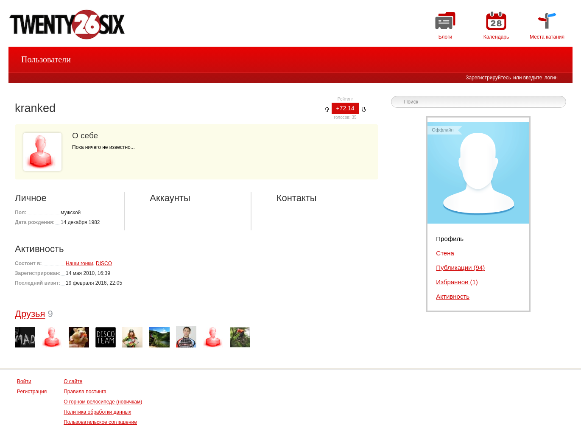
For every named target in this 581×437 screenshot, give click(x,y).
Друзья (30, 313)
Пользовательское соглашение (100, 422)
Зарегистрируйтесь (488, 78)
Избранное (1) (457, 282)
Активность (452, 296)
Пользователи (46, 59)
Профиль (450, 238)
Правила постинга (85, 392)
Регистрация (32, 392)
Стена (445, 253)
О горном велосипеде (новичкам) (103, 402)
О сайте (73, 381)
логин (551, 78)
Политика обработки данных (97, 412)
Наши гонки (79, 263)
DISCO (104, 263)
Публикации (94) (460, 267)
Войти (24, 381)
